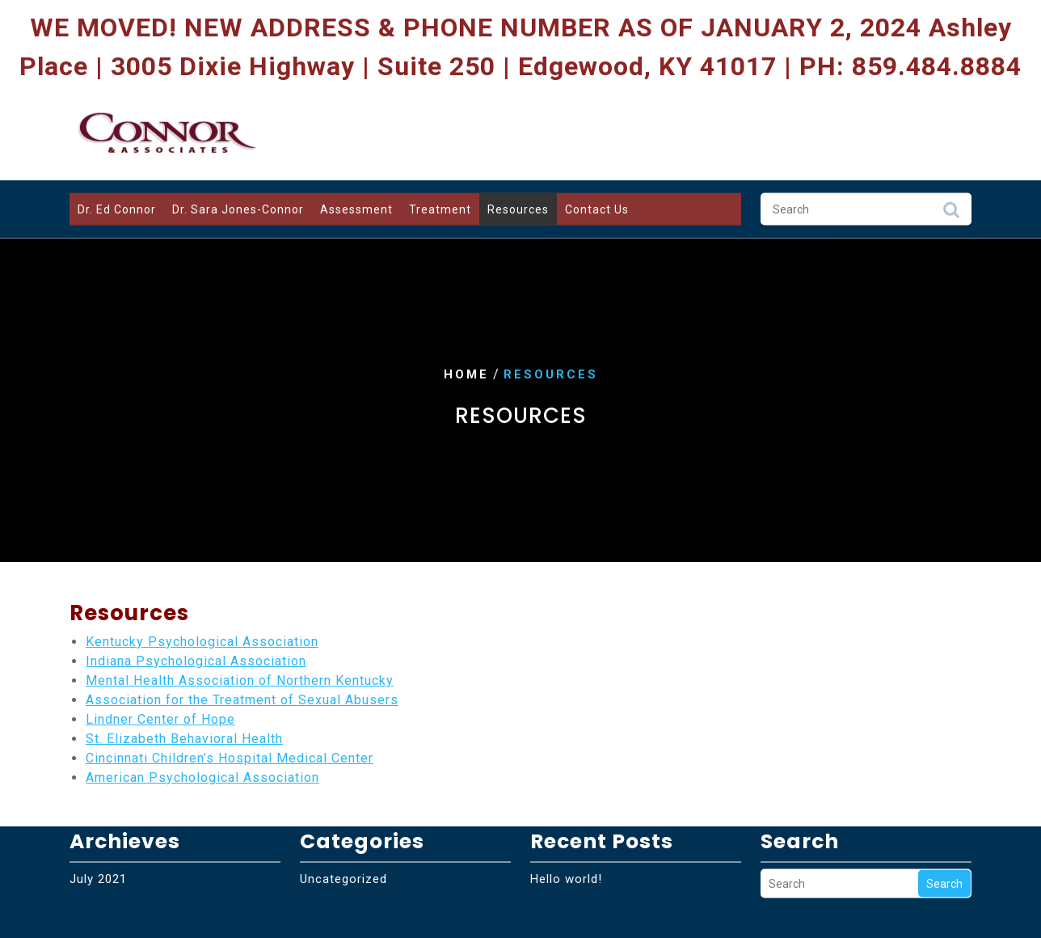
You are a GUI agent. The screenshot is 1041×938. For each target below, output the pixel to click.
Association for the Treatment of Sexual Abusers (242, 700)
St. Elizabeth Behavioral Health (184, 738)
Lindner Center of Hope (160, 719)
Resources (518, 206)
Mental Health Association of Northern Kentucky (240, 680)
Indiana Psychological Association (196, 661)
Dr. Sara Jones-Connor (238, 206)
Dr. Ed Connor (117, 206)
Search (951, 211)
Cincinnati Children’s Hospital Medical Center (229, 758)
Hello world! (566, 854)
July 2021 (98, 854)
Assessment (356, 206)
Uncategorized (343, 854)
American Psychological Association (202, 777)
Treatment (440, 206)
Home (466, 374)
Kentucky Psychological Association (202, 641)
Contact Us (597, 206)
